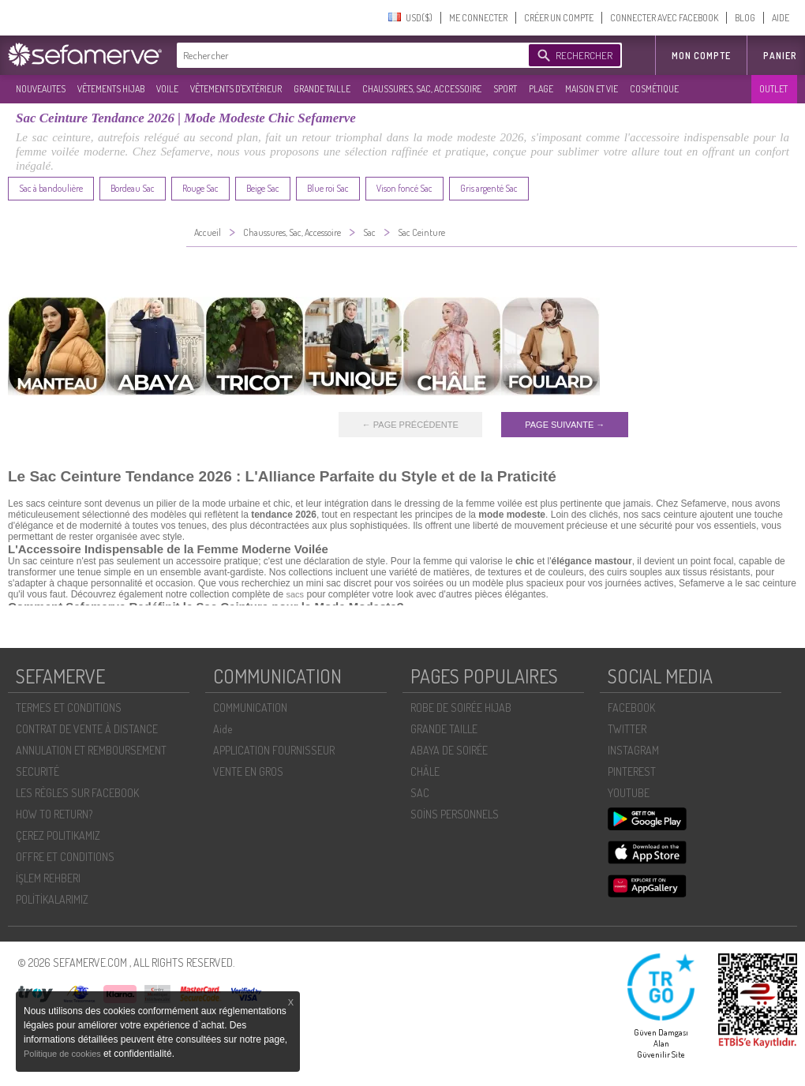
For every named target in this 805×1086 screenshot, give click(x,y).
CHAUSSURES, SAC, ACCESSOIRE (421, 89)
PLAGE (541, 89)
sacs (295, 594)
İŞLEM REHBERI (48, 878)
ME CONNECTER (478, 18)
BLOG (745, 18)
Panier (780, 56)
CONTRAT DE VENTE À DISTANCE (87, 729)
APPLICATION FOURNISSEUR (274, 750)
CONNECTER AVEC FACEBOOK (664, 18)
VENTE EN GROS (248, 771)
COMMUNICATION (250, 707)
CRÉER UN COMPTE (558, 18)
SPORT (505, 89)
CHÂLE (425, 771)
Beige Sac (262, 188)
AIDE (780, 18)
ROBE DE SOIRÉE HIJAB (460, 707)
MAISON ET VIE (591, 89)
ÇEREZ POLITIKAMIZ (58, 835)
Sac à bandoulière (51, 188)
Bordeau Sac (132, 188)
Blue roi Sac (328, 188)
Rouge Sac (200, 188)
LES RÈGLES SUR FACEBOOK (77, 793)
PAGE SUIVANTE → (565, 424)
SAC (419, 793)
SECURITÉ (37, 771)
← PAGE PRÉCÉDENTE (410, 424)
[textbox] (349, 55)
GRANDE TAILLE (322, 89)
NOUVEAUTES (41, 89)
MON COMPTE (701, 56)
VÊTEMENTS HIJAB (110, 89)
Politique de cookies (63, 1053)
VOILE (167, 89)
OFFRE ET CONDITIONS (65, 856)
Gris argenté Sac (489, 188)
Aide (222, 729)
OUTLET (773, 89)
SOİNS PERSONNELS (454, 814)
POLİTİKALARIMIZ (52, 899)
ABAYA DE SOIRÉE (449, 750)
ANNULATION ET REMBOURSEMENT (91, 750)
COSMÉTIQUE (654, 89)
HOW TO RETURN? (54, 814)
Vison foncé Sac (404, 188)
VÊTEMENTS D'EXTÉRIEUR (236, 89)
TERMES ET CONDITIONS (69, 707)
